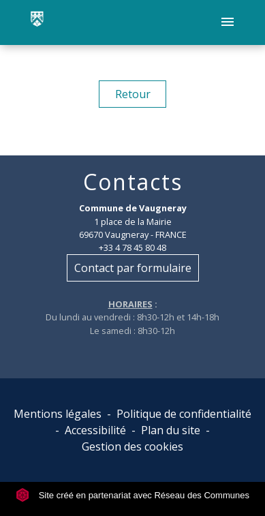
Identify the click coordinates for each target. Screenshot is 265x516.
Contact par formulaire (132, 267)
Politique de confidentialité (183, 413)
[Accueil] (37, 22)
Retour (133, 94)
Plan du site (170, 430)
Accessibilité (95, 430)
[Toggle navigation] (227, 22)
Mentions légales (58, 413)
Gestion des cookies (132, 446)
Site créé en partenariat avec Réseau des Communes (132, 495)
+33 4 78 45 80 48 (132, 247)
